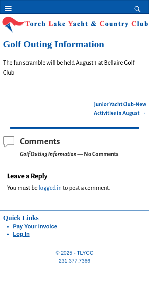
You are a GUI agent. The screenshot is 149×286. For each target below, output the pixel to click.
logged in (50, 188)
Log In (21, 234)
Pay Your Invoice (35, 226)
